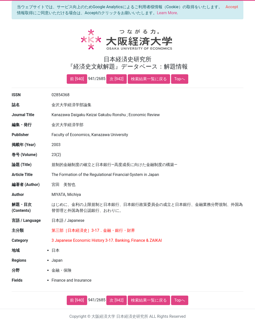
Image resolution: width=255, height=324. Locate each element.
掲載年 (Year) (24, 144)
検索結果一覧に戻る (149, 79)
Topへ (179, 79)
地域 (16, 250)
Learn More (167, 12)
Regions (19, 260)
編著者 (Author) (26, 184)
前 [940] (77, 79)
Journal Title (23, 114)
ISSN (16, 94)
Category (20, 240)
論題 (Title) (22, 164)
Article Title (22, 174)
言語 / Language (26, 220)
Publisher (20, 134)
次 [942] (116, 79)
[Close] (232, 7)
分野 (16, 270)
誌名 (16, 104)
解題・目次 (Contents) (22, 207)
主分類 (18, 230)
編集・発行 (22, 124)
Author (18, 194)
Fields (17, 280)
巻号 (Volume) (24, 154)
